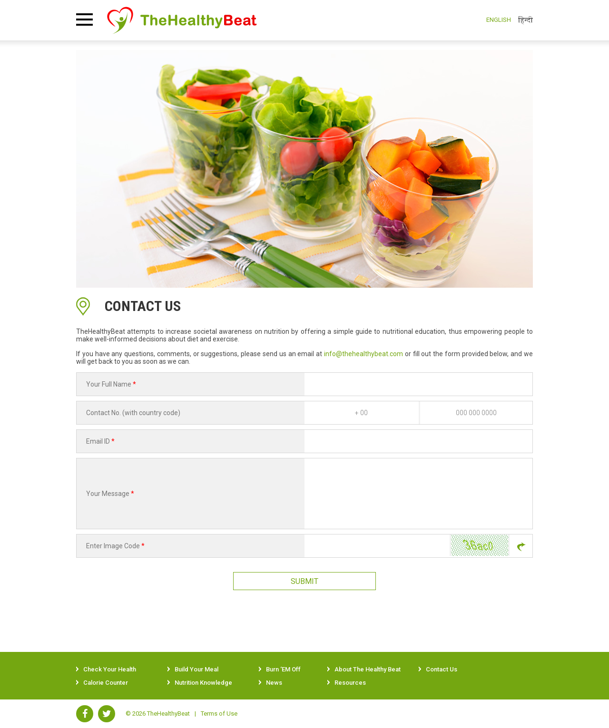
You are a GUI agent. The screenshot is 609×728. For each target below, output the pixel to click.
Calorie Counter (105, 682)
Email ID (100, 441)
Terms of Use (219, 713)
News (274, 682)
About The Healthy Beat (367, 669)
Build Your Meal (196, 669)
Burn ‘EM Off (283, 669)
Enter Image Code (115, 546)
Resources (350, 682)
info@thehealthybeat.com (363, 354)
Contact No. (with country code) (133, 413)
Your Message (110, 493)
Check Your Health (109, 669)
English (498, 19)
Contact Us (441, 669)
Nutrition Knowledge (203, 682)
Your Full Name (111, 384)
